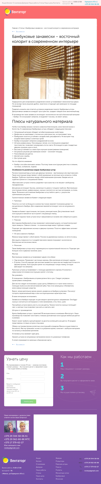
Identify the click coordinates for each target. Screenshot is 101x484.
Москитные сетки (62, 473)
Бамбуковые (60, 476)
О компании (40, 464)
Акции (38, 458)
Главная (15, 28)
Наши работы (41, 470)
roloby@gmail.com (11, 448)
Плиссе (58, 467)
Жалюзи (59, 458)
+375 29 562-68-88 (14, 439)
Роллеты (59, 470)
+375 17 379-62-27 (14, 442)
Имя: (8, 373)
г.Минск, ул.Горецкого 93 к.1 (13, 474)
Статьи (21, 28)
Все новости (20, 31)
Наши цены (40, 476)
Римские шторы (62, 464)
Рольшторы (60, 461)
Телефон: (9, 379)
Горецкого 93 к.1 (91, 2)
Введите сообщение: (13, 388)
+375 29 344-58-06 (92, 4)
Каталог (39, 461)
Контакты (39, 479)
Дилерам (39, 467)
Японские (59, 479)
